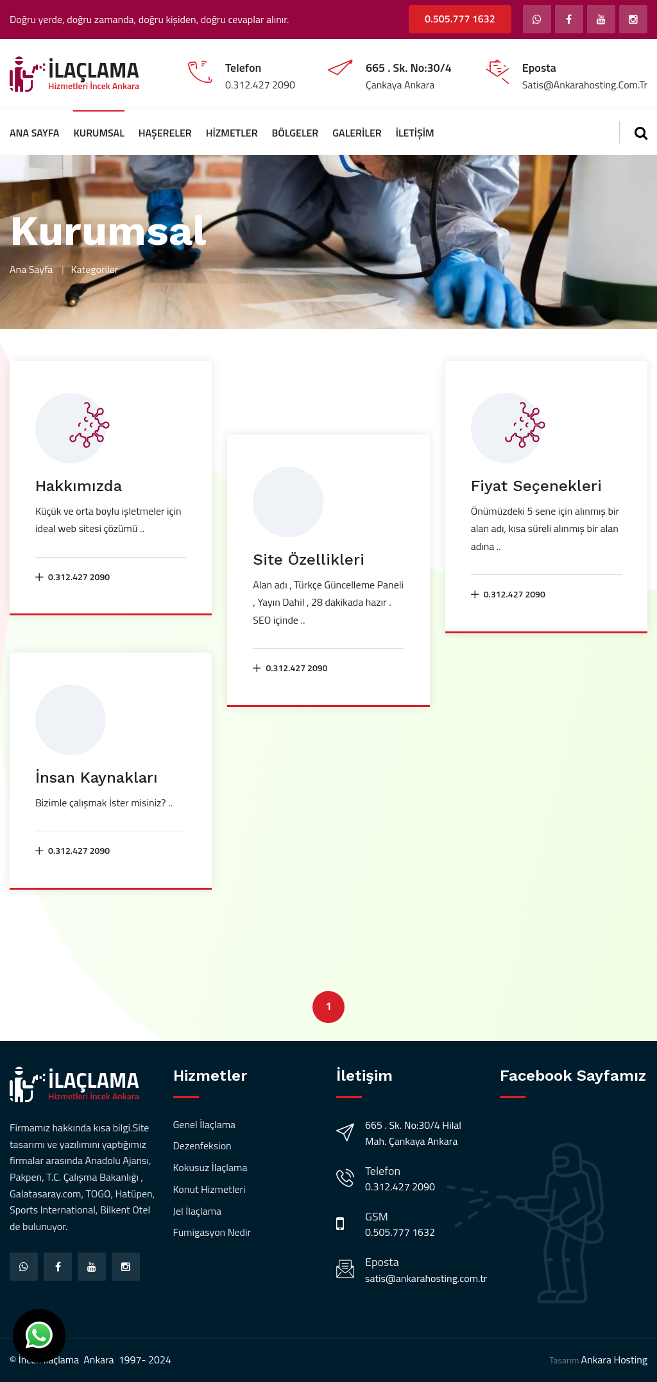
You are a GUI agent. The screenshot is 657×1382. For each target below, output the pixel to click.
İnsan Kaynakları (96, 778)
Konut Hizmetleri (209, 1189)
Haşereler (165, 132)
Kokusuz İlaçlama (210, 1167)
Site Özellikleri (308, 560)
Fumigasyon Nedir (212, 1232)
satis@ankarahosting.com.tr (426, 1278)
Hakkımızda (78, 486)
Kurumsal (98, 132)
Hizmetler (232, 132)
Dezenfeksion (202, 1145)
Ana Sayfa (34, 132)
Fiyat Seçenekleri (536, 486)
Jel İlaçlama (197, 1211)
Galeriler (356, 132)
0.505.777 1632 (460, 18)
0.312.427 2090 (72, 576)
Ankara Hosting (614, 1359)
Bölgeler (295, 132)
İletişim (415, 132)
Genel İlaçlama (204, 1124)
